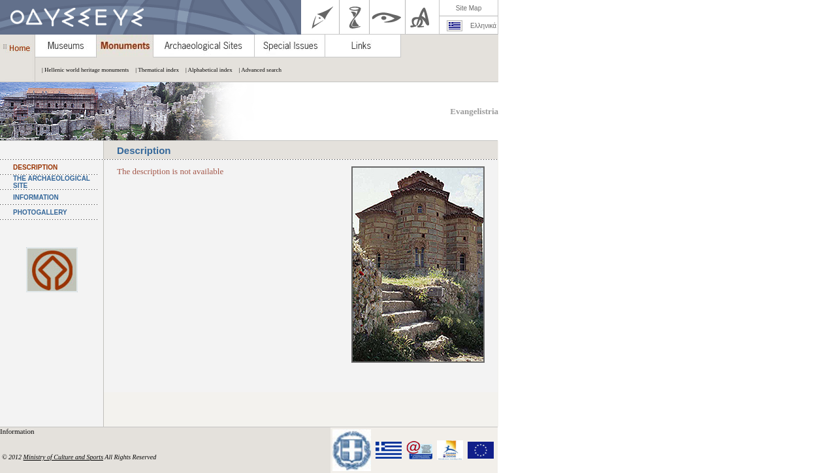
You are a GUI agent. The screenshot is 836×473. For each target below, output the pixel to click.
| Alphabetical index (206, 70)
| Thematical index (154, 70)
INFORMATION (36, 197)
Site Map (468, 8)
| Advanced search (257, 70)
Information (18, 431)
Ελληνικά (483, 25)
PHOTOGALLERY (40, 212)
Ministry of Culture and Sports (63, 457)
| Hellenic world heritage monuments (82, 70)
